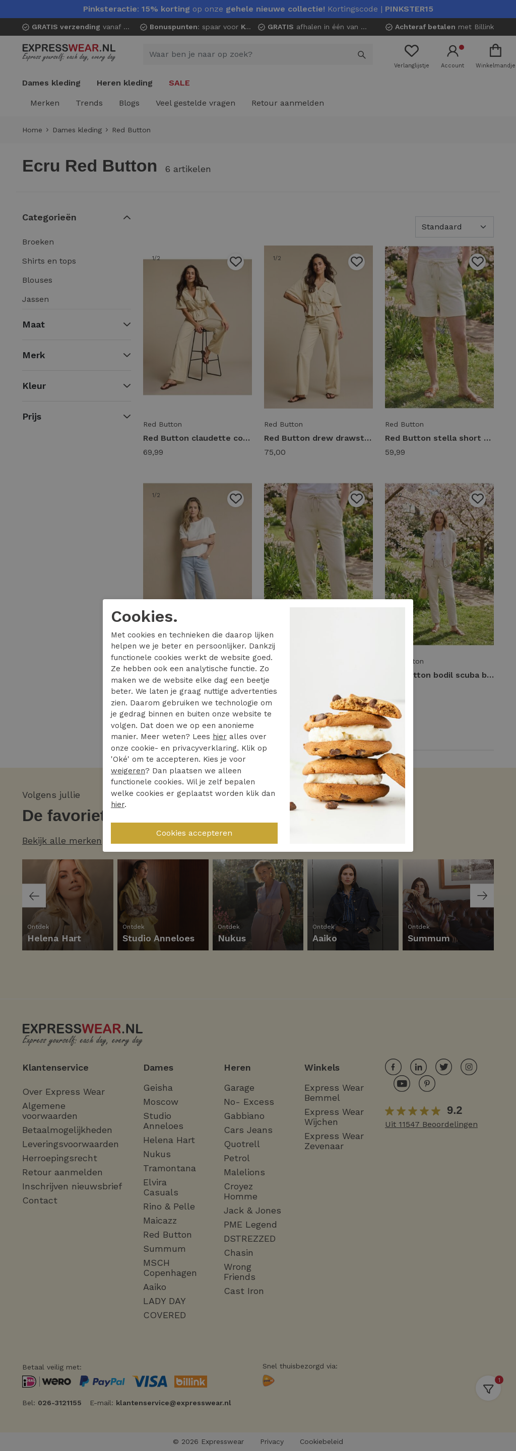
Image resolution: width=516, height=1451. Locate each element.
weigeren (128, 770)
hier (220, 736)
